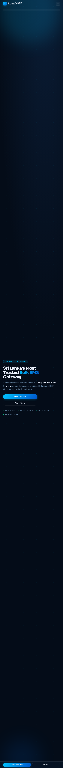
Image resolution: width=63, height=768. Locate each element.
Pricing (46, 765)
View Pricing (20, 403)
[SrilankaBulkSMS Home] (12, 3)
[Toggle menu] (58, 4)
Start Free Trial (20, 396)
